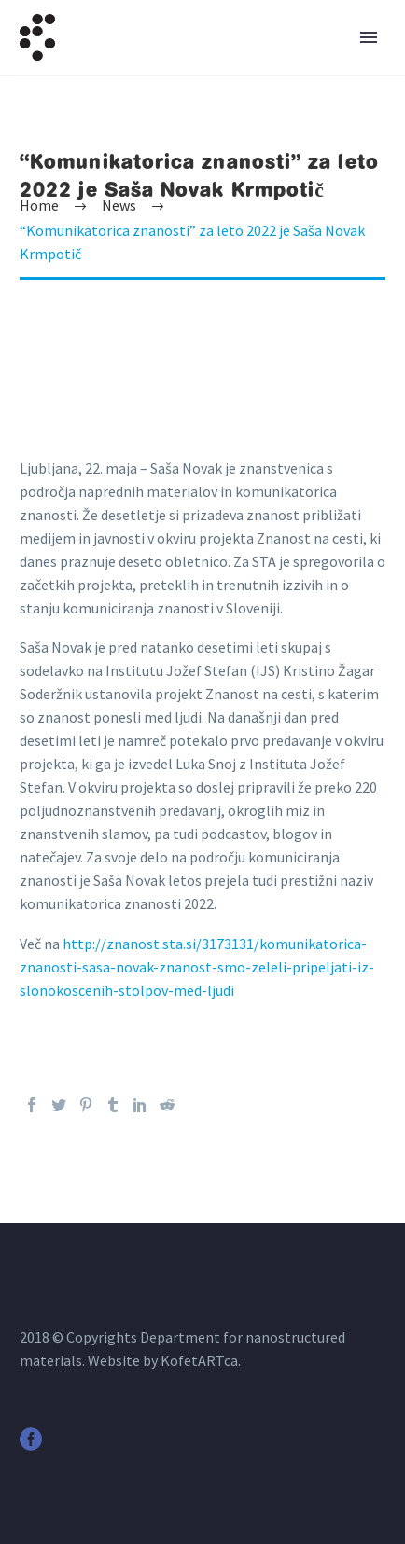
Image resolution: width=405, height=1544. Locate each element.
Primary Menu (368, 37)
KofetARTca (199, 1360)
